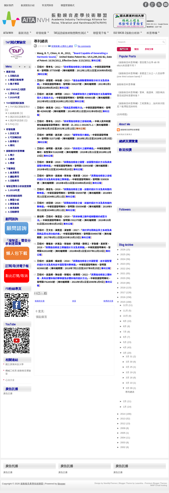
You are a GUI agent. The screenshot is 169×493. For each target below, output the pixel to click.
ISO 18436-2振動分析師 (128, 31)
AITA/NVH (8, 33)
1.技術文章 (13, 133)
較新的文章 (40, 301)
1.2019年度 (13, 190)
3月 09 (129, 388)
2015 (123, 302)
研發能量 (43, 31)
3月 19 (129, 372)
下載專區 (10, 168)
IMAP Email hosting (158, 485)
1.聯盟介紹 (13, 200)
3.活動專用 (13, 180)
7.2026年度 (13, 97)
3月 (125, 353)
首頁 (74, 301)
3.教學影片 (13, 141)
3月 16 (129, 377)
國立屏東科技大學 (14, 364)
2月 (125, 401)
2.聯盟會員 (13, 204)
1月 (125, 406)
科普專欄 (154, 31)
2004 (123, 437)
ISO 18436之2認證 (16, 89)
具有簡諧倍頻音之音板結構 (77, 66)
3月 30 (129, 361)
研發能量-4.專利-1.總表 (62, 46)
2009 (123, 428)
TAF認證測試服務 (15, 103)
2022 (123, 268)
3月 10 (129, 383)
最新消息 (25, 31)
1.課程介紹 (13, 93)
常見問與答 (47, 5)
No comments (84, 46)
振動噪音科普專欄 (15, 151)
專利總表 (41, 41)
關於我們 (8, 5)
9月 (125, 321)
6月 (125, 337)
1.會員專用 (13, 172)
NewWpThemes (110, 483)
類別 (136, 49)
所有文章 (149, 49)
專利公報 (95, 60)
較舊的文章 (108, 301)
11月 (125, 310)
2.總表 (11, 159)
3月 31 (129, 356)
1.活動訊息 (13, 75)
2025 (123, 254)
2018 (123, 287)
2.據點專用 (13, 176)
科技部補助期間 (14, 196)
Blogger (61, 483)
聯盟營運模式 (67, 5)
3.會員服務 (13, 208)
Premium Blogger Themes (156, 483)
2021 (123, 273)
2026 (123, 249)
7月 (125, 331)
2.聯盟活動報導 (15, 80)
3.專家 (11, 163)
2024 (123, 259)
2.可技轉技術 (14, 137)
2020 (123, 278)
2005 (123, 433)
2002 (123, 447)
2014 (123, 414)
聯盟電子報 (102, 31)
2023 (123, 264)
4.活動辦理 (13, 212)
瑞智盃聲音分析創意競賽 (18, 186)
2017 (123, 292)
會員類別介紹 (27, 5)
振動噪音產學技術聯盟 (130, 130)
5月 (125, 342)
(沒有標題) (122, 114)
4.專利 (11, 145)
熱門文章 (124, 49)
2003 (123, 442)
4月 (125, 347)
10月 (125, 316)
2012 (123, 423)
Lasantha (139, 483)
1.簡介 (11, 155)
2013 (123, 418)
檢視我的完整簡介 (124, 134)
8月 (125, 326)
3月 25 (129, 367)
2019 (123, 283)
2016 (123, 297)
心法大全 (10, 380)
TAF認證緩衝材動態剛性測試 (72, 31)
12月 (125, 305)
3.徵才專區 (13, 84)
